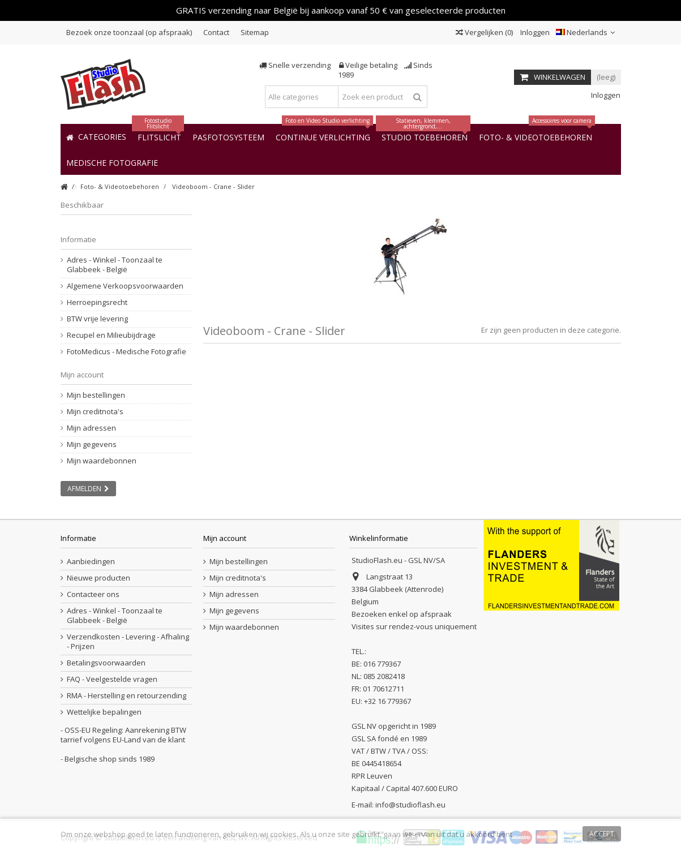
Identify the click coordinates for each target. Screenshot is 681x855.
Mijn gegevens (92, 444)
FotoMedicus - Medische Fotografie (126, 351)
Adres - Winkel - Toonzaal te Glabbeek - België (114, 264)
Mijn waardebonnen (101, 461)
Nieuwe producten (98, 578)
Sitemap (255, 32)
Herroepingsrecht (97, 302)
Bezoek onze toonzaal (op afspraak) (129, 32)
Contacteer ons (93, 594)
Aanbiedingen (91, 561)
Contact (216, 32)
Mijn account (82, 375)
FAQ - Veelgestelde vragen (112, 679)
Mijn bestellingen (96, 395)
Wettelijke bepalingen (104, 712)
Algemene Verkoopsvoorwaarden (125, 286)
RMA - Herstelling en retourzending (126, 696)
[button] (112, 162)
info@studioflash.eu (410, 805)
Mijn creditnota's (95, 411)
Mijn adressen (91, 428)
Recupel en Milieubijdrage (111, 335)
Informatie (78, 239)
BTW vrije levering (97, 319)
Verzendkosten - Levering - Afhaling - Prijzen (128, 641)
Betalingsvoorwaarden (106, 663)
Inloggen (534, 32)
